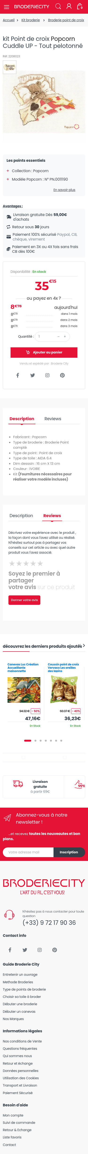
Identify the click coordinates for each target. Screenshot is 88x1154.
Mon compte (13, 1115)
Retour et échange (18, 1063)
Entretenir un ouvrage (20, 974)
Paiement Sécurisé (18, 1093)
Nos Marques (13, 1019)
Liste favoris (12, 1137)
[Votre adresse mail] (28, 852)
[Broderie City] (31, 6)
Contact (9, 1144)
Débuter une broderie (20, 1004)
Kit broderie (30, 20)
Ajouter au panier (44, 352)
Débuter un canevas (19, 1011)
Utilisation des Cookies (21, 1078)
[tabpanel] (24, 694)
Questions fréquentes (20, 1048)
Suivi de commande (19, 1122)
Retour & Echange (17, 1130)
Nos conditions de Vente (22, 1041)
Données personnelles (20, 1070)
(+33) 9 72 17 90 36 (49, 923)
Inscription (69, 852)
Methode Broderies (18, 982)
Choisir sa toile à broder (22, 996)
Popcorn (63, 39)
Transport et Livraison (20, 1085)
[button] (58, 6)
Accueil (9, 20)
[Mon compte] (69, 6)
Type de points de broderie (24, 989)
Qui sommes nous (17, 1056)
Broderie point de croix (66, 20)
